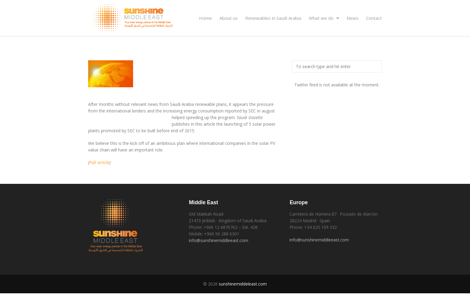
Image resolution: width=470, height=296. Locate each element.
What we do (324, 18)
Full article (99, 162)
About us (228, 18)
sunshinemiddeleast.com (243, 284)
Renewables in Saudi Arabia (273, 18)
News (352, 18)
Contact (374, 18)
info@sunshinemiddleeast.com (218, 240)
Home (205, 18)
